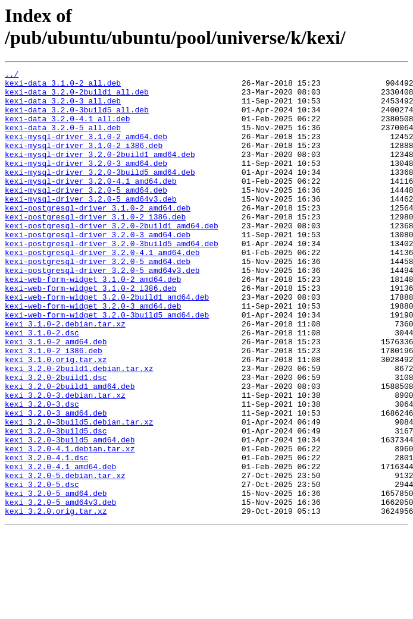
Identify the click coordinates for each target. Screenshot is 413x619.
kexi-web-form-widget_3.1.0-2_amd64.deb (93, 321)
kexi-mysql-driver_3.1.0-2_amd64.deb (86, 150)
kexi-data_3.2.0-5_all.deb (63, 139)
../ (11, 75)
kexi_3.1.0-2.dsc (42, 386)
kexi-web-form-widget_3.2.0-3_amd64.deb (93, 353)
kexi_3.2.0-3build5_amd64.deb (69, 514)
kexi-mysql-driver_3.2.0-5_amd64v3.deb (91, 225)
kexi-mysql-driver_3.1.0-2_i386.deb (83, 161)
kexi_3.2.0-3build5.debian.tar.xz (79, 493)
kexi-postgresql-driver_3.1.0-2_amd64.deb (97, 236)
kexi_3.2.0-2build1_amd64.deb (69, 450)
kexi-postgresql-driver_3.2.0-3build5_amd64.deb (111, 279)
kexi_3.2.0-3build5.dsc (56, 503)
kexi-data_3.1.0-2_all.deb (63, 86)
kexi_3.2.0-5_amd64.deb (56, 578)
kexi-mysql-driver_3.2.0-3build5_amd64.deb (100, 193)
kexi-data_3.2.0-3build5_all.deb (77, 118)
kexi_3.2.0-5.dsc (42, 568)
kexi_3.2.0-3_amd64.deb (56, 482)
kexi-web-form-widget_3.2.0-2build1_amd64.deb (107, 343)
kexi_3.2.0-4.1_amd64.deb (60, 546)
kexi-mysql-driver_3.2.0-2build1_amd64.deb (100, 171)
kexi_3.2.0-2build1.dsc (56, 439)
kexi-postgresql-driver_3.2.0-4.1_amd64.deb (102, 289)
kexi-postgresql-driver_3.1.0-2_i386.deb (95, 246)
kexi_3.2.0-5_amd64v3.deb (60, 589)
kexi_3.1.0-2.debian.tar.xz (65, 375)
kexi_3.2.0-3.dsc (42, 471)
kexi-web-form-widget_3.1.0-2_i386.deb (91, 332)
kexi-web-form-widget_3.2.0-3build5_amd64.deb (107, 364)
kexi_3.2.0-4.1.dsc (46, 535)
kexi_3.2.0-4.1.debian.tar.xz (69, 525)
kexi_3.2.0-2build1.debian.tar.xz (79, 428)
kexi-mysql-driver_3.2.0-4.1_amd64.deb (91, 204)
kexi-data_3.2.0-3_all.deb (63, 107)
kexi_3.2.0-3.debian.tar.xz (65, 460)
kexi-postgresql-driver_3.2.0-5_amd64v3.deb (102, 311)
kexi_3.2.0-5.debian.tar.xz (65, 557)
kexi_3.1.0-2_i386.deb (53, 407)
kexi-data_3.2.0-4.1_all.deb (67, 129)
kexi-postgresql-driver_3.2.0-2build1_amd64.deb (111, 257)
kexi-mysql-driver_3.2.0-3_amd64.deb (86, 182)
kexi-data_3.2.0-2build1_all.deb (77, 97)
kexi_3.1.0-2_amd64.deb (56, 396)
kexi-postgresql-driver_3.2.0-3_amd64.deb (97, 268)
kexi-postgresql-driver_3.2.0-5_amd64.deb (97, 300)
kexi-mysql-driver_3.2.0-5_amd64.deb (86, 214)
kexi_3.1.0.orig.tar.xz (56, 418)
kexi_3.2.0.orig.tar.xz (56, 600)
